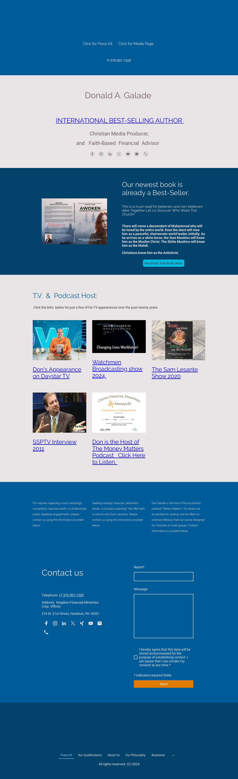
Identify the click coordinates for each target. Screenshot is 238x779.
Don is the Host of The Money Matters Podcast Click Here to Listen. (118, 451)
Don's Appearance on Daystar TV (57, 372)
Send (164, 684)
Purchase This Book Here (164, 263)
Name (139, 567)
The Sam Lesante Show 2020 (175, 372)
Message (141, 589)
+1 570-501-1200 (71, 595)
